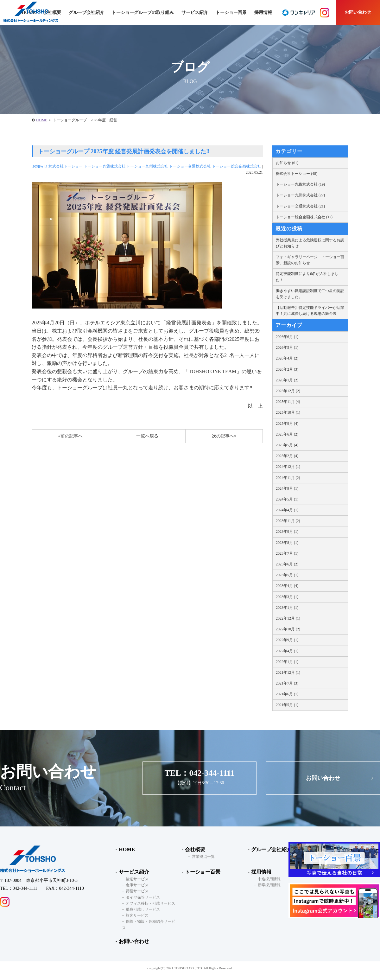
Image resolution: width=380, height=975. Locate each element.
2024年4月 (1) (287, 510)
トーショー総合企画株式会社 (236, 166)
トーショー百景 (231, 12)
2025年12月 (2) (288, 391)
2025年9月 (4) (287, 423)
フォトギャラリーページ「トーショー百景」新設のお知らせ (310, 260)
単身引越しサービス (143, 909)
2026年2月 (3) (287, 369)
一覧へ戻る (147, 436)
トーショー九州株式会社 (147, 166)
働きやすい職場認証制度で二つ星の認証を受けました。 (310, 294)
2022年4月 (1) (287, 651)
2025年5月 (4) (287, 445)
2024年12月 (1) (288, 466)
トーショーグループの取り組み (143, 12)
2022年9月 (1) (287, 640)
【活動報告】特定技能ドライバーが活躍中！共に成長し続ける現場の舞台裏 (310, 310)
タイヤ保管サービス (143, 897)
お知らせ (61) (287, 163)
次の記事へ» (224, 436)
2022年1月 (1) (287, 662)
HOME (41, 120)
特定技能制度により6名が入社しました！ (307, 276)
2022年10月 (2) (288, 629)
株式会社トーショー (65, 166)
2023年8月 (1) (287, 542)
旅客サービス (137, 915)
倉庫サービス (137, 885)
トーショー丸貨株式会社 (104, 166)
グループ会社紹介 (86, 12)
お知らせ (40, 166)
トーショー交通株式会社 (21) (300, 206)
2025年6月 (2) (287, 434)
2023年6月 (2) (287, 564)
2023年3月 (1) (287, 597)
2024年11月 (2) (288, 477)
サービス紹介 (134, 872)
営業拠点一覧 (203, 856)
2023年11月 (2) (288, 521)
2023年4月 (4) (287, 585)
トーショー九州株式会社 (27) (300, 195)
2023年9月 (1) (287, 531)
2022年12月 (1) (288, 618)
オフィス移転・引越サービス (150, 903)
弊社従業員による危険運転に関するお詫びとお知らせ (310, 243)
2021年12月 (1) (288, 672)
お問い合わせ (358, 12)
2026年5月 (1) (287, 347)
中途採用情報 (269, 879)
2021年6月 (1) (287, 694)
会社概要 (195, 849)
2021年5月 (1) (287, 705)
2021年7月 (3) (287, 683)
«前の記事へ (70, 436)
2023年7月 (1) (287, 553)
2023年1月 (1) (287, 607)
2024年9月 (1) (287, 488)
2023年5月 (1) (287, 575)
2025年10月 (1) (288, 412)
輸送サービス (137, 879)
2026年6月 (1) (287, 337)
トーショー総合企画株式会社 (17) (304, 217)
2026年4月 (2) (287, 358)
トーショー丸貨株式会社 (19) (300, 184)
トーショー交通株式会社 (190, 166)
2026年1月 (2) (287, 380)
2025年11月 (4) (288, 401)
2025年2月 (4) (287, 456)
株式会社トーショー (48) (296, 173)
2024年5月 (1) (287, 499)
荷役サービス (137, 891)
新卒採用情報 (269, 885)
